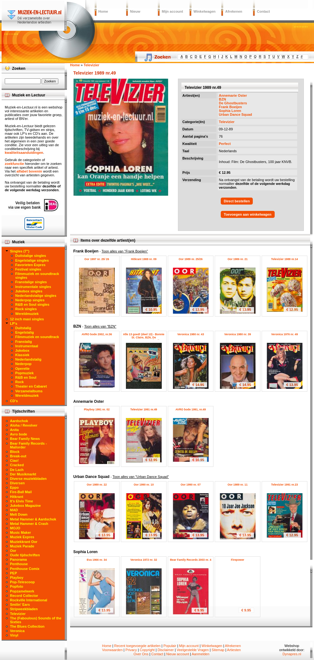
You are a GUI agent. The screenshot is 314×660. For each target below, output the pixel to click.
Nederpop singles (29, 300)
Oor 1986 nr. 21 (237, 259)
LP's (13, 323)
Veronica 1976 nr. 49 (284, 334)
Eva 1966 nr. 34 (97, 559)
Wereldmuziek (27, 314)
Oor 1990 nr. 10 (144, 484)
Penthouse (19, 564)
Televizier (226, 122)
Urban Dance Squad (235, 114)
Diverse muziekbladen (28, 478)
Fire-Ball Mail (21, 492)
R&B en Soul (25, 377)
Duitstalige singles (30, 256)
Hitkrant (16, 497)
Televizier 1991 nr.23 (284, 484)
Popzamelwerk (22, 591)
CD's (14, 401)
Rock (19, 382)
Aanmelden (200, 654)
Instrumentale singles (33, 287)
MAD (14, 510)
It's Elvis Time (21, 501)
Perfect (225, 144)
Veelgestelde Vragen (193, 650)
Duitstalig (23, 328)
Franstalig (23, 341)
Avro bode (18, 434)
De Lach (17, 470)
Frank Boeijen (230, 107)
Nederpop (23, 364)
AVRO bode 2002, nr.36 (97, 334)
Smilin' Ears (20, 604)
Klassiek (22, 355)
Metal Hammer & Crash (29, 524)
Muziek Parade (22, 546)
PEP (13, 573)
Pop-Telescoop (22, 582)
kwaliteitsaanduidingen (24, 152)
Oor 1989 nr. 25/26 (190, 259)
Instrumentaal (26, 346)
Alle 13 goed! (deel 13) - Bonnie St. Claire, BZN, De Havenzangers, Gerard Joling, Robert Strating (144, 339)
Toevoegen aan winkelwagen (247, 214)
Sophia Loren (230, 111)
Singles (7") (19, 251)
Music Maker (20, 532)
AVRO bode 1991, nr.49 (190, 409)
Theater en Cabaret (31, 386)
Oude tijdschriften (25, 555)
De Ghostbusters (233, 103)
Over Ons (141, 654)
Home (103, 11)
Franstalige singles (31, 282)
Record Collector (24, 596)
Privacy (131, 650)
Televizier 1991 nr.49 (143, 409)
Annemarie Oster (233, 95)
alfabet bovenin (29, 171)
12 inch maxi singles (27, 319)
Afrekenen (233, 11)
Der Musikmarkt (23, 474)
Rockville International (28, 600)
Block (15, 452)
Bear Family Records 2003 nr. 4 (190, 559)
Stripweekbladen (24, 609)
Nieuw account (177, 654)
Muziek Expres (22, 537)
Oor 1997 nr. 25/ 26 (96, 259)
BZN (222, 99)
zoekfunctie (14, 164)
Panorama (18, 559)
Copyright (147, 650)
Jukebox (22, 350)
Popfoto (16, 586)
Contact (263, 11)
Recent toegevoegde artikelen (137, 646)
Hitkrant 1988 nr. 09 (144, 259)
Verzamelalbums (29, 391)
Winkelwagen (204, 11)
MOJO (15, 528)
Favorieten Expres (30, 265)
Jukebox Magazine (25, 505)
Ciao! (14, 460)
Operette (22, 368)
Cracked (17, 465)
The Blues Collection (27, 626)
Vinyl (14, 635)
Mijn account (172, 11)
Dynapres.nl (292, 654)
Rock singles (26, 309)
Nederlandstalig (28, 359)
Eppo (14, 487)
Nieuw (135, 11)
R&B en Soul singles (32, 304)
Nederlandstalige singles (35, 295)
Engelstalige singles (32, 260)
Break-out (18, 456)
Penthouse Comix (25, 569)
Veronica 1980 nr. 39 (237, 334)
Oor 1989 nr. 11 (237, 484)
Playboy (16, 577)
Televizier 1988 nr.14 (284, 259)
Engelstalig (24, 332)
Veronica (17, 631)
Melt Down (19, 514)
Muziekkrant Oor (23, 542)
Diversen (17, 483)
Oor (13, 550)
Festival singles (28, 269)
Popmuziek (24, 373)
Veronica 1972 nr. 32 (143, 559)
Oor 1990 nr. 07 (190, 484)
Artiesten (234, 650)
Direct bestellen (237, 201)
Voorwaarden (112, 650)
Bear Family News (25, 439)
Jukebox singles (29, 291)
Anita (14, 430)
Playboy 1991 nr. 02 (96, 409)
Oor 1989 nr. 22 (97, 484)
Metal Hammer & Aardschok (33, 519)
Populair (169, 646)
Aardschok (19, 421)
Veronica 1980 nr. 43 (190, 334)
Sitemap (218, 650)
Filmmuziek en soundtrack (37, 337)
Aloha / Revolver (23, 425)
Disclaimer (166, 650)
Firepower (237, 559)
